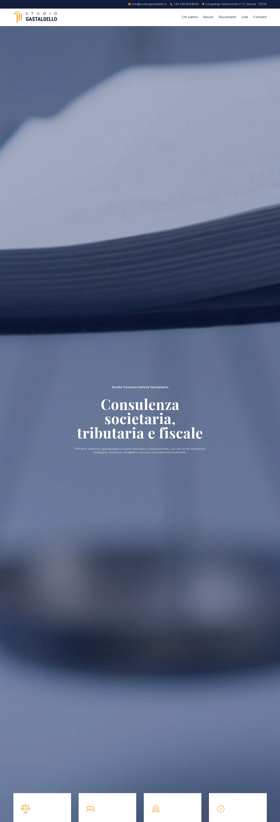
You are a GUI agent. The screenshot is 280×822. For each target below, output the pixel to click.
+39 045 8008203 (184, 4)
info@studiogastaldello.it (147, 4)
